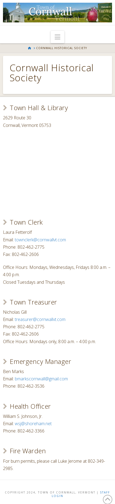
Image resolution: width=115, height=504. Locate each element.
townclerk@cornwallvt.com (40, 240)
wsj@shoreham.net (33, 424)
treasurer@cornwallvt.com (40, 319)
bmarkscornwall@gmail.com (41, 379)
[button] (57, 37)
